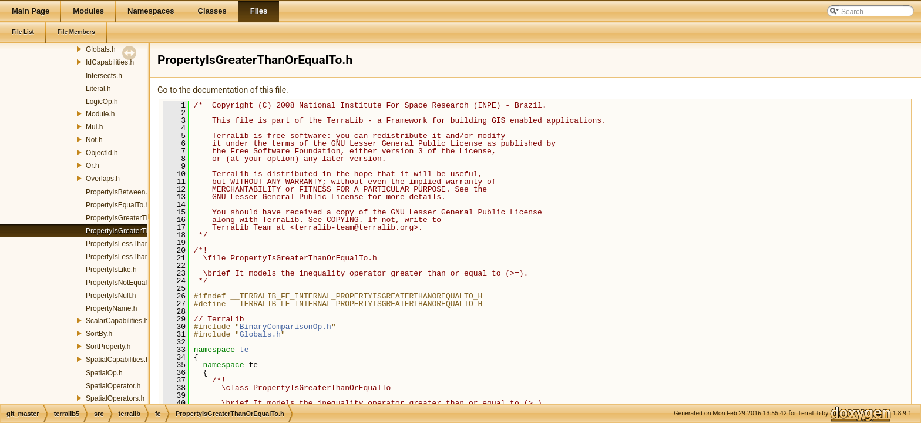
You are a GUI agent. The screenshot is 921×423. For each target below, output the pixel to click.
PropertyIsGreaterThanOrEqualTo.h (141, 231)
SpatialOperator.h (113, 386)
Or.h (92, 166)
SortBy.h (99, 334)
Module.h (100, 114)
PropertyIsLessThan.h (120, 244)
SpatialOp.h (104, 373)
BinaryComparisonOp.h (285, 326)
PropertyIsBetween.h (118, 192)
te (244, 349)
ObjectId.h (102, 153)
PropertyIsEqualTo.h (117, 205)
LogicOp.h (102, 102)
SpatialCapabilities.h (118, 359)
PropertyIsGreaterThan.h (125, 218)
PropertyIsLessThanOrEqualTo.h (137, 257)
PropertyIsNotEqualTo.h (123, 282)
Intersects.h (104, 76)
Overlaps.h (103, 178)
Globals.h (101, 49)
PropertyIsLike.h (111, 270)
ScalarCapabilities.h (117, 321)
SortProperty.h (108, 347)
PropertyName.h (111, 308)
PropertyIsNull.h (111, 295)
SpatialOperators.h (115, 398)
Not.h (94, 140)
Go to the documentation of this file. (222, 90)
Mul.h (94, 127)
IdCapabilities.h (110, 62)
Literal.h (98, 89)
